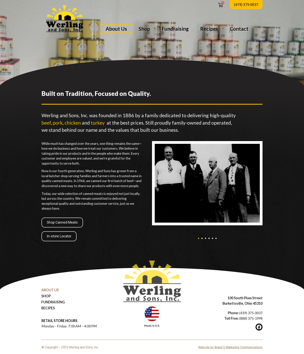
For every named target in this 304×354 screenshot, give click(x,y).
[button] (198, 238)
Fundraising (175, 29)
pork (58, 123)
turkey (98, 123)
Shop (144, 29)
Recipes (209, 29)
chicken (73, 123)
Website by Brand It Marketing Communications (230, 347)
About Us (116, 29)
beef (46, 123)
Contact (239, 29)
